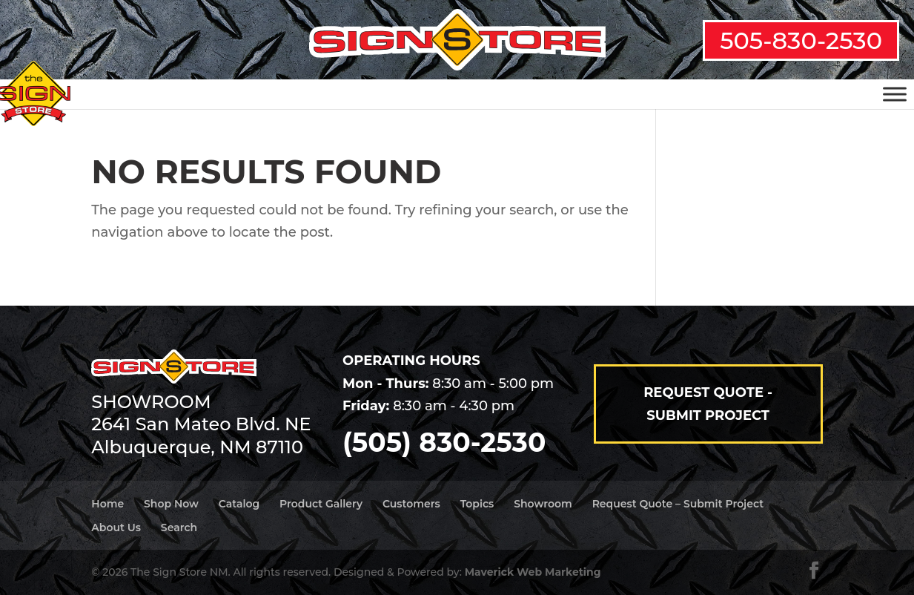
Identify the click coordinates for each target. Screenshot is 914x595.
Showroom (543, 503)
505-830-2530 (801, 40)
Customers (411, 503)
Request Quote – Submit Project (678, 503)
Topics (477, 503)
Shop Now (171, 503)
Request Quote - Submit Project (707, 404)
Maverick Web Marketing (533, 572)
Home (107, 503)
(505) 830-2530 (444, 442)
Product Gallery (320, 503)
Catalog (239, 503)
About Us (116, 527)
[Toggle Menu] (895, 94)
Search (179, 527)
